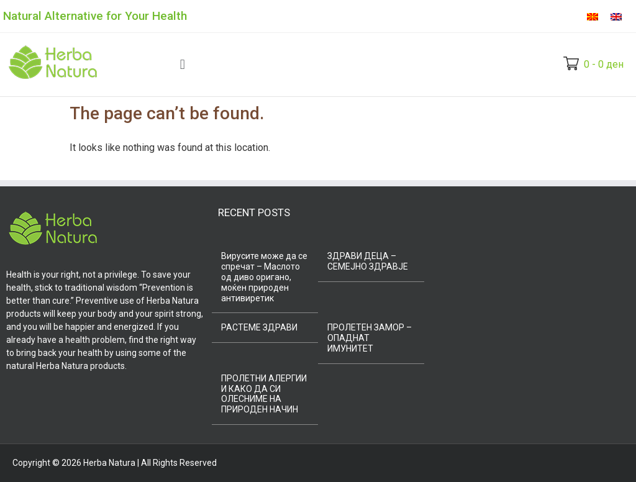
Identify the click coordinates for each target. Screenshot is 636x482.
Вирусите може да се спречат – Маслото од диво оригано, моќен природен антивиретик (264, 276)
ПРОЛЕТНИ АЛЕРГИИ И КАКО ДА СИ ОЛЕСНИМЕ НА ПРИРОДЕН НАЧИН (264, 393)
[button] (182, 64)
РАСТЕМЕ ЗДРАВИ (259, 327)
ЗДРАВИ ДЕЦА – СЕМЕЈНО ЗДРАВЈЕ (367, 261)
